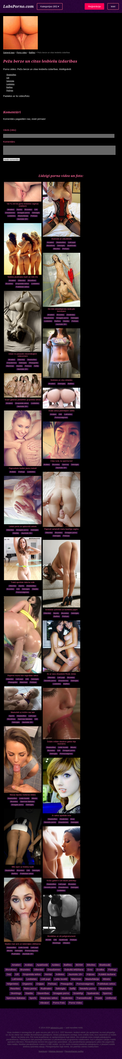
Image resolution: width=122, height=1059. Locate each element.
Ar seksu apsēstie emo (61, 815)
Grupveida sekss (22, 284)
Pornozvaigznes (61, 417)
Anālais (53, 414)
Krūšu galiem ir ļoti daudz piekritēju (61, 881)
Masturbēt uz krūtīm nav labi (23, 712)
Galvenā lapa (8, 53)
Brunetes (28, 209)
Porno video (22, 53)
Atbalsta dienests (56, 1051)
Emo (72, 819)
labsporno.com (57, 1028)
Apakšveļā (72, 245)
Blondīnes (50, 245)
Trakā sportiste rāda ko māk (22, 582)
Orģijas (40, 983)
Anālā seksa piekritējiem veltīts (61, 411)
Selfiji (36, 366)
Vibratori (66, 943)
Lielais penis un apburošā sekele (23, 526)
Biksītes (57, 249)
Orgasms (27, 983)
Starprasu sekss (49, 998)
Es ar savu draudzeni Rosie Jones (61, 674)
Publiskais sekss (22, 287)
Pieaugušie (33, 363)
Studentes (71, 315)
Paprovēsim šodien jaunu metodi (23, 468)
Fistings (22, 472)
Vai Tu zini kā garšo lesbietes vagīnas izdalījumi (23, 205)
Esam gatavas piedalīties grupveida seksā (23, 400)
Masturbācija (23, 216)
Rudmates (16, 954)
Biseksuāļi (104, 964)
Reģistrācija (94, 6)
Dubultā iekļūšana (73, 969)
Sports (19, 209)
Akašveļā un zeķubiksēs (61, 239)
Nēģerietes (12, 983)
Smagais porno (23, 213)
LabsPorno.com (18, 6)
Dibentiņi (21, 280)
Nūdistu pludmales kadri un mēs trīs (23, 277)
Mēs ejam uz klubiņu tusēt (23, 867)
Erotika (100, 969)
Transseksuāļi (84, 998)
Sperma (65, 464)
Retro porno (30, 988)
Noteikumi (43, 1051)
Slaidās (66, 321)
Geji (9, 974)
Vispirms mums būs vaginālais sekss (22, 675)
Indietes (60, 974)
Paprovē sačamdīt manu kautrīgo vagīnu (61, 529)
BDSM (48, 940)
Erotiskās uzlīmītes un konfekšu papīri (61, 610)
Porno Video (75, 1002)
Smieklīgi (78, 993)
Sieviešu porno (50, 681)
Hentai (48, 974)
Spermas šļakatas (25, 719)
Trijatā (98, 998)
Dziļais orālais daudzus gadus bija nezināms (61, 742)
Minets (73, 747)
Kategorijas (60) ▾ (49, 6)
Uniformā (111, 998)
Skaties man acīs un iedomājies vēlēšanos (23, 944)
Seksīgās (10, 81)
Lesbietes (10, 84)
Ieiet (113, 6)
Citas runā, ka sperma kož (61, 461)
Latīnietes (68, 414)
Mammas (10, 366)
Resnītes (15, 988)
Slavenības (43, 993)
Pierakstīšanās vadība (74, 1051)
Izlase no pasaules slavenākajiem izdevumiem (23, 355)
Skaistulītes (11, 75)
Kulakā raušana (107, 974)
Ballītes (32, 53)
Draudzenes (10, 213)
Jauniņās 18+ (22, 219)
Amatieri (10, 209)
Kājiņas (91, 974)
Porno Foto (59, 1002)
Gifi (7, 78)
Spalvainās (93, 993)
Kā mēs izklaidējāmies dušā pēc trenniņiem (61, 310)
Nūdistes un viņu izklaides (61, 380)
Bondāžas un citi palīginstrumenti (61, 936)
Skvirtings (56, 943)
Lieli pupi (71, 242)
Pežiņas (9, 90)
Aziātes (47, 464)
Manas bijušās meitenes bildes (23, 795)
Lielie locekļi (63, 747)
